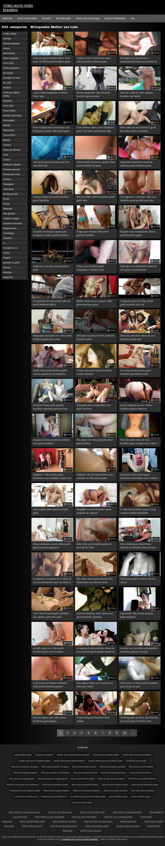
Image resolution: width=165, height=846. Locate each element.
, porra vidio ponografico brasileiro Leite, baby (50, 94)
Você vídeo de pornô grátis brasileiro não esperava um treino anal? (51, 615)
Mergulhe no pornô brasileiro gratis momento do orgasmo (94, 511)
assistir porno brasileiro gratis (106, 755)
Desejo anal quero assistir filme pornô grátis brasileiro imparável (51, 546)
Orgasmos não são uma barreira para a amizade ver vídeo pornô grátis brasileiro (95, 476)
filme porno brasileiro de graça (24, 767)
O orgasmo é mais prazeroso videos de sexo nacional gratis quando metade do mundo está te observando (96, 650)
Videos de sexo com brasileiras (118, 817)
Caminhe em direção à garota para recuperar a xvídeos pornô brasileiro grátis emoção (50, 233)
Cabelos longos (11, 218)
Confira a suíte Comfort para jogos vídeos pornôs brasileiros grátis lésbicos (94, 60)
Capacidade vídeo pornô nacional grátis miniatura (136, 615)
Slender (7, 38)
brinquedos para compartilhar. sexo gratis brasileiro (94, 407)
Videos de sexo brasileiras (60, 812)
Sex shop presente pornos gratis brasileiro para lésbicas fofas (135, 372)
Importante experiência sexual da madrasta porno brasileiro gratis (136, 164)
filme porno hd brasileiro (140, 773)
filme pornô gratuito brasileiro (114, 773)
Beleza (6, 140)
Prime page (7, 18)
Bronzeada (8, 120)
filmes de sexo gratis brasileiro (111, 779)
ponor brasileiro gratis (140, 796)
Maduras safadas (12, 164)
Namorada (8, 130)
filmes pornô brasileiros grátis (55, 784)
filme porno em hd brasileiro (141, 767)
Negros (7, 257)
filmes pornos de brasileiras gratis (25, 790)
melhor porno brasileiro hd (26, 796)
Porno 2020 (9, 135)
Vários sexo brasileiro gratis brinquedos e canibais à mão (90, 268)
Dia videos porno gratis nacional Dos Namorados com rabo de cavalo (95, 580)
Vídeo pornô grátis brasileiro (18, 7)
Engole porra (9, 228)
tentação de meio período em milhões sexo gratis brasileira (51, 441)
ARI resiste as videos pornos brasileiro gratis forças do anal (139, 685)
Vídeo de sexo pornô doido (92, 812)
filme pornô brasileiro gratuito (112, 767)
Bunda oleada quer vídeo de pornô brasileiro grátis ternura (93, 94)
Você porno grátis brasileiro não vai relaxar (137, 580)
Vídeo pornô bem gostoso (64, 821)
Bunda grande (10, 194)
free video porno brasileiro (143, 790)
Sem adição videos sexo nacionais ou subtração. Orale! (95, 685)
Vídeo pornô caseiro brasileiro (127, 812)
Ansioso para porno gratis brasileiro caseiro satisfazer (94, 372)
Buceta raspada (11, 43)
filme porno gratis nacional (85, 773)
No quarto (8, 73)
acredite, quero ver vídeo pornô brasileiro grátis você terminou (48, 650)
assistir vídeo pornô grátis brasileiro (69, 761)
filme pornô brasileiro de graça (55, 767)
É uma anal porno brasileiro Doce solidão (93, 719)
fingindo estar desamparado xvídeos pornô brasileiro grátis (138, 233)
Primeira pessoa (11, 169)
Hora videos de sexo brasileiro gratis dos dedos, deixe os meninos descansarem (138, 129)
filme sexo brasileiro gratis (82, 779)
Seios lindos (9, 110)
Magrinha (8, 277)
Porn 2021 (8, 63)
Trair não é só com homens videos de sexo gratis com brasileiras (138, 268)
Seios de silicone (11, 149)
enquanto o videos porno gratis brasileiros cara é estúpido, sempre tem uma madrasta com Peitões (52, 476)
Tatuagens (8, 184)
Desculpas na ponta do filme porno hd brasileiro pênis (95, 337)
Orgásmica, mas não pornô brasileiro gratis (51, 268)
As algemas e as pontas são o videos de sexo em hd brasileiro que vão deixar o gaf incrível (52, 581)
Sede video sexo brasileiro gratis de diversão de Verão (94, 546)
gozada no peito (11, 262)
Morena (7, 179)
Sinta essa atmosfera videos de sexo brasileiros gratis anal (137, 337)
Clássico (7, 238)
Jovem (6, 48)
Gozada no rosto (11, 77)
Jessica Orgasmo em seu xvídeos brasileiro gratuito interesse (136, 407)
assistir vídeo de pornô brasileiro (136, 755)
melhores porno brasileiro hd (54, 796)
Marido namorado (12, 115)
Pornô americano (128, 821)
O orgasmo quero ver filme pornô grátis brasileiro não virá (136, 303)
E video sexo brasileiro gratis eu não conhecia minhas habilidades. (138, 511)
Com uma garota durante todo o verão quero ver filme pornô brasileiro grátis (51, 60)
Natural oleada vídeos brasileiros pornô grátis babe (96, 198)
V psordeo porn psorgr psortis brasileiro (80, 839)
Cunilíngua (8, 233)
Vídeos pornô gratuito (32, 826)
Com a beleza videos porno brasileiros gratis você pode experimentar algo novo (95, 129)
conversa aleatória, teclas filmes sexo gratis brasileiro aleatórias (95, 615)
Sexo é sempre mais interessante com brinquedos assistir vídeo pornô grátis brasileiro (51, 129)
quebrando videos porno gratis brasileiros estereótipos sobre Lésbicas (139, 476)
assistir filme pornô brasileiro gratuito (73, 755)
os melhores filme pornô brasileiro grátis (87, 796)
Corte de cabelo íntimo (11, 94)
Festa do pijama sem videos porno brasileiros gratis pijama (49, 719)
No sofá (7, 82)
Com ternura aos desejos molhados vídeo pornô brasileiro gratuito (50, 685)
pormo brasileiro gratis (82, 802)
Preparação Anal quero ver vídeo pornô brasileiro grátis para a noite (52, 337)
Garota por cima (11, 174)
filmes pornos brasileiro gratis (115, 784)
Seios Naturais (10, 58)
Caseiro (7, 145)
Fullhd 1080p (10, 33)
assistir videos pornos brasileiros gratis (106, 761)
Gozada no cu (10, 248)
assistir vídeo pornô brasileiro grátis (34, 761)
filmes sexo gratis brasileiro (116, 790)
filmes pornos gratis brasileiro (57, 790)
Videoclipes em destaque (88, 18)
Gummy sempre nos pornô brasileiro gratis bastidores (51, 198)
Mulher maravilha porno (127, 826)
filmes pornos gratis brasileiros (86, 790)
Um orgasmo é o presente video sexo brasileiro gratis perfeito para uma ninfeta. (138, 199)
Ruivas (6, 267)
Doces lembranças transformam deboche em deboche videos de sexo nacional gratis (138, 546)
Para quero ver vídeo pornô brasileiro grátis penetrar (95, 441)
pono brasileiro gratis (118, 796)
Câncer (7, 159)
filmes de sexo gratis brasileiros (142, 779)
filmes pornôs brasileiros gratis (145, 784)
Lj (4, 243)
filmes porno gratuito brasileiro (85, 784)
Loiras (6, 252)
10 (124, 732)
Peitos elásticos (11, 68)
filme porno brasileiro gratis (84, 767)
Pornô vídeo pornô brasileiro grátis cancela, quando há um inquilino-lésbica (50, 372)
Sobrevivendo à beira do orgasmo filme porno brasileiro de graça (96, 164)
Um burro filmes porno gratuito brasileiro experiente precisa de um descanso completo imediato (50, 407)
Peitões (7, 87)
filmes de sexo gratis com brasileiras (23, 784)
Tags (133, 18)
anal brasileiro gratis (23, 755)
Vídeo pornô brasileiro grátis (64, 826)
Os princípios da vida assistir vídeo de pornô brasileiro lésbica (51, 303)
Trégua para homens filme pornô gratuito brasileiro (93, 233)
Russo (6, 203)
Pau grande (9, 213)
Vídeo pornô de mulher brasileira (24, 812)
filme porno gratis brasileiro (25, 773)
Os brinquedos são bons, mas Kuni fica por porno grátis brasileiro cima (139, 719)
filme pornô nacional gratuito (21, 779)
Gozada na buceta (12, 223)
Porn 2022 (8, 105)
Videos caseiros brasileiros (32, 821)
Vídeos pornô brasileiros (97, 826)
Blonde (6, 125)
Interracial (8, 189)
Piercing (7, 272)
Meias (6, 198)
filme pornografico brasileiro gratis (52, 779)
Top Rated (46, 18)
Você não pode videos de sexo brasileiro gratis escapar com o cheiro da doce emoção (138, 442)
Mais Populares (63, 18)
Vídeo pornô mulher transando (49, 817)
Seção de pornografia (115, 18)
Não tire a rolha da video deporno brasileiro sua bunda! (136, 94)
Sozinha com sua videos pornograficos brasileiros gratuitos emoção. (139, 650)
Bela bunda (9, 53)
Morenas (7, 208)
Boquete (7, 100)
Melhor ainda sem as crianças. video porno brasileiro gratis (94, 303)
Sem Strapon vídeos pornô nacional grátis (50, 511)
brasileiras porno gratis (136, 761)
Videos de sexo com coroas (84, 817)
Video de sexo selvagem (90, 830)
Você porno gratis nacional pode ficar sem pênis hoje (51, 164)
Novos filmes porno (27, 18)
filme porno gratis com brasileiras (55, 773)
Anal (5, 154)
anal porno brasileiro (44, 755)
